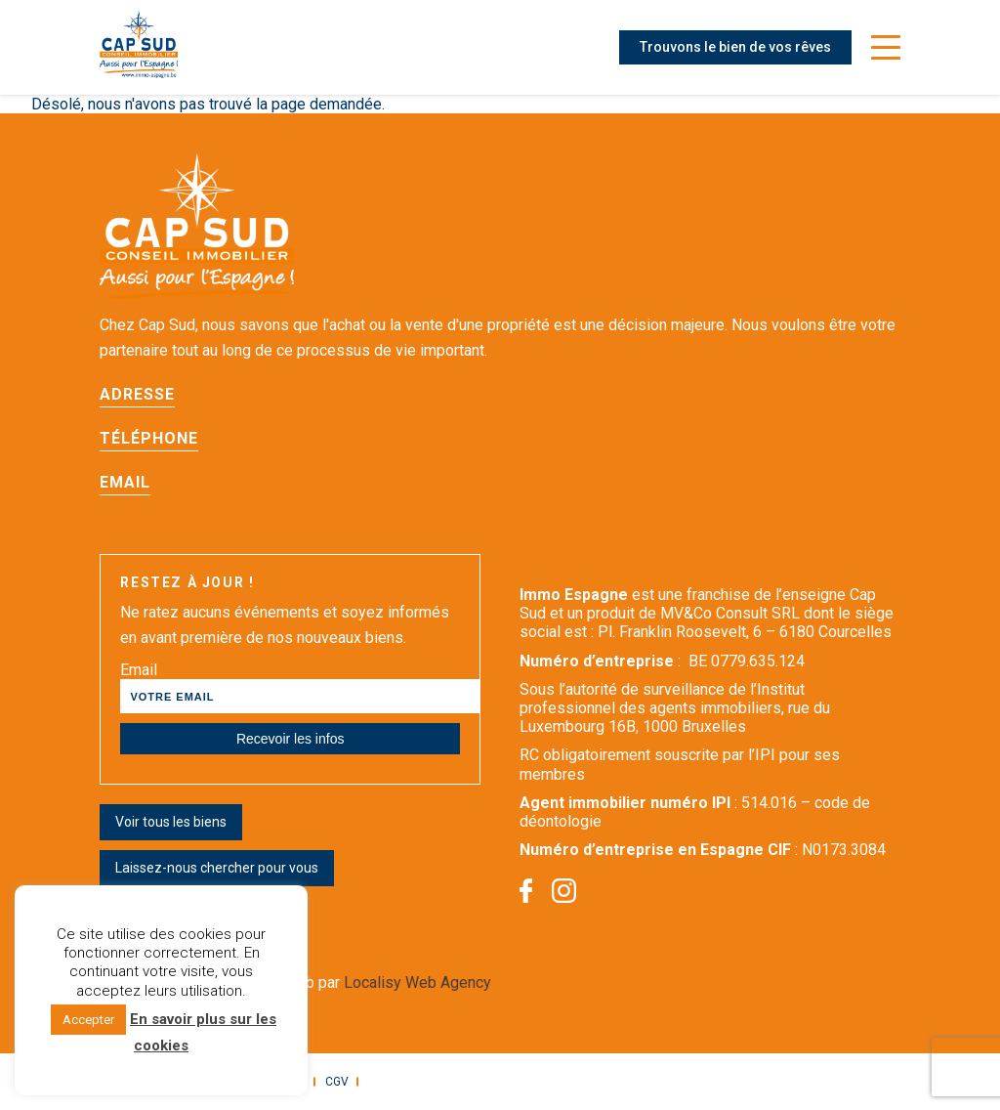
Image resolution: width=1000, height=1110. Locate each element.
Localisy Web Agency (417, 982)
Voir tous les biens (171, 822)
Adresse (137, 394)
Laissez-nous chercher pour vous (216, 867)
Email (125, 482)
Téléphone (149, 438)
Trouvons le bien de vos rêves (735, 47)
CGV (337, 1082)
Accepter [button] (88, 1019)
